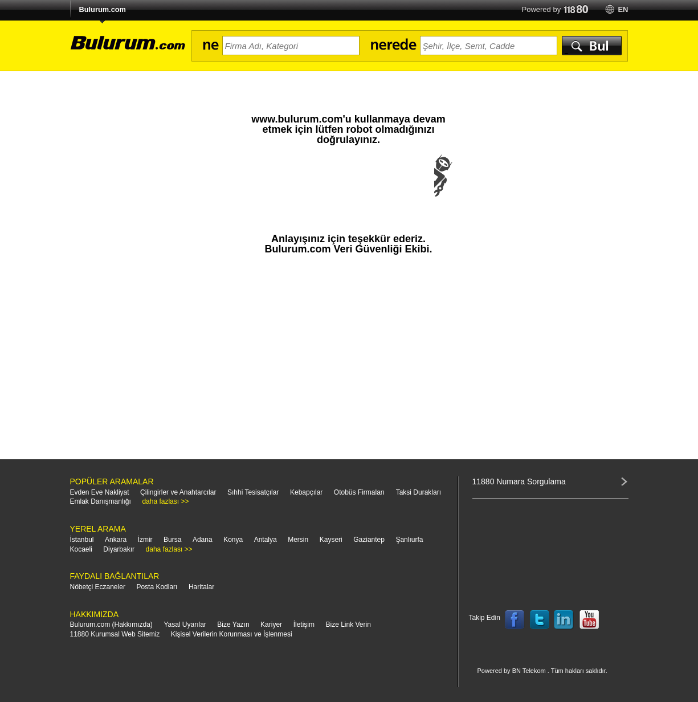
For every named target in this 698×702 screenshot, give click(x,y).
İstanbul (82, 540)
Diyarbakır (118, 549)
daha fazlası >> (165, 501)
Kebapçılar (306, 492)
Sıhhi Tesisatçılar (253, 492)
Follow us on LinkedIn (564, 620)
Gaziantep (369, 540)
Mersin (298, 540)
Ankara (115, 540)
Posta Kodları (156, 587)
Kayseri (331, 540)
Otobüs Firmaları (359, 492)
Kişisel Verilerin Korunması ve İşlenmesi (231, 634)
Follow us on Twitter (539, 620)
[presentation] (348, 187)
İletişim (304, 624)
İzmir (145, 540)
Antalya (265, 540)
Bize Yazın (233, 624)
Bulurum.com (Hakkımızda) (111, 624)
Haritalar (201, 587)
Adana (203, 540)
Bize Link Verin (347, 624)
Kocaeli (81, 549)
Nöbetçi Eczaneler (97, 587)
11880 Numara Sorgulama (519, 481)
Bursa (172, 540)
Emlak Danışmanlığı (100, 501)
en (623, 9)
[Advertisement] (349, 362)
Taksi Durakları (418, 492)
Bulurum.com (102, 9)
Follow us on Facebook (514, 620)
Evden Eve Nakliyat (99, 492)
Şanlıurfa (409, 540)
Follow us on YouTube (589, 620)
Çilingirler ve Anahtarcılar (178, 492)
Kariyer (271, 624)
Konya (233, 540)
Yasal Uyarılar (185, 624)
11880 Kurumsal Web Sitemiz (115, 634)
